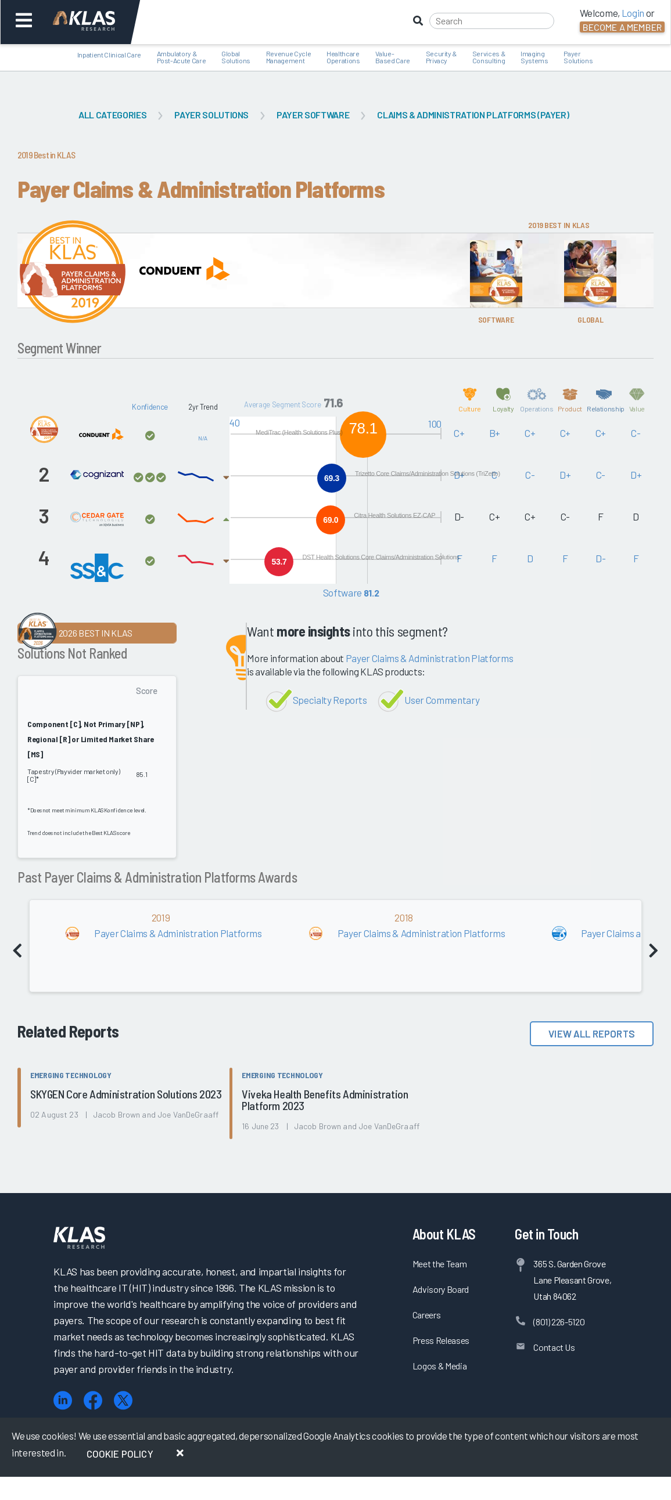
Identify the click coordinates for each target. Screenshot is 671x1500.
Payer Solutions (211, 114)
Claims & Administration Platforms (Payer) (473, 114)
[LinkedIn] (62, 1400)
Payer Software (313, 114)
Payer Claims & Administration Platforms (430, 658)
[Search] (491, 21)
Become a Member (622, 26)
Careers (426, 1314)
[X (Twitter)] (123, 1400)
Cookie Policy (120, 1453)
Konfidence (150, 406)
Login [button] (633, 13)
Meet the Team (439, 1263)
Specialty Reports (330, 700)
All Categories (112, 114)
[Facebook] (93, 1400)
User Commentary (441, 700)
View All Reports (591, 1033)
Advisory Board (440, 1289)
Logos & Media (439, 1365)
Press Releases (440, 1340)
